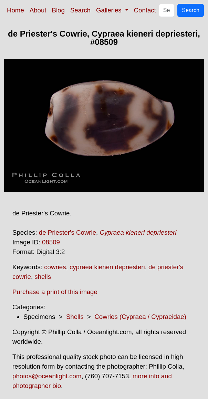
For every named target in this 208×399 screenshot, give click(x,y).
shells (42, 276)
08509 (51, 242)
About (38, 10)
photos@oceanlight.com (46, 376)
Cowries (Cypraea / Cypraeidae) (140, 316)
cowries (55, 267)
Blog (58, 10)
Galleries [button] (109, 10)
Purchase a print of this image (54, 291)
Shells (75, 316)
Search (80, 10)
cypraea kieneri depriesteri (107, 267)
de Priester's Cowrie (67, 232)
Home (15, 10)
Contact (145, 10)
